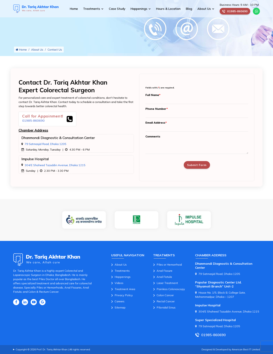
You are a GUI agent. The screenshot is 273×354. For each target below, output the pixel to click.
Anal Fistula (164, 277)
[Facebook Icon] (16, 302)
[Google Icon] (42, 302)
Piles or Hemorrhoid (169, 264)
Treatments (91, 9)
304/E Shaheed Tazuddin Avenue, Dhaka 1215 (55, 165)
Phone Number (156, 108)
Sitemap (120, 307)
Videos (119, 283)
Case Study (117, 9)
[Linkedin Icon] (25, 302)
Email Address (156, 122)
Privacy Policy (124, 295)
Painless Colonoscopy (171, 289)
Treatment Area (125, 289)
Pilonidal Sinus (166, 307)
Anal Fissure (164, 270)
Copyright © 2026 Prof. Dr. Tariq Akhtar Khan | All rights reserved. (53, 349)
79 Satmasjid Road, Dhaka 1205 (45, 144)
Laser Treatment (167, 283)
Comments (152, 136)
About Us (204, 9)
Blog (189, 9)
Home (74, 9)
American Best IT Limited (246, 349)
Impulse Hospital (207, 305)
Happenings (139, 9)
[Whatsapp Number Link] (256, 11)
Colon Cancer (165, 295)
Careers (119, 301)
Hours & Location (168, 9)
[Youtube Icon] (34, 302)
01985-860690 (236, 12)
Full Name (152, 95)
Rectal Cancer (166, 301)
